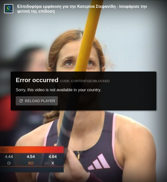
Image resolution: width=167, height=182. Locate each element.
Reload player (40, 101)
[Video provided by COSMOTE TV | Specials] (8, 8)
